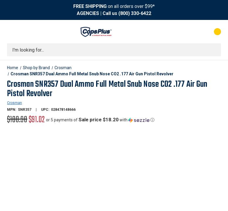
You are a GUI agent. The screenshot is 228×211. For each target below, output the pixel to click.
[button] (100, 120)
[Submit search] (214, 49)
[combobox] (114, 49)
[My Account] (191, 31)
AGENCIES (88, 13)
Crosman (14, 103)
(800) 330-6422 (134, 13)
